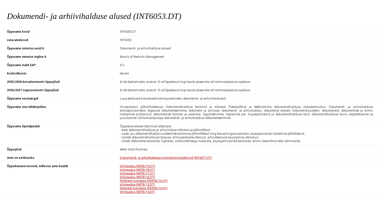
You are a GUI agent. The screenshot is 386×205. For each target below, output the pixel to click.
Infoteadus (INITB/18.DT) (137, 170)
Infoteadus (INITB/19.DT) (137, 166)
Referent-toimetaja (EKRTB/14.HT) (144, 188)
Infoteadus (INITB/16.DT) (137, 177)
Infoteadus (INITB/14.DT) (137, 192)
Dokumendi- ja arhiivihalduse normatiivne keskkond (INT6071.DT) (166, 158)
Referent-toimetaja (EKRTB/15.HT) (144, 181)
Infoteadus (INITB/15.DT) (137, 184)
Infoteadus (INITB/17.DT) (137, 173)
